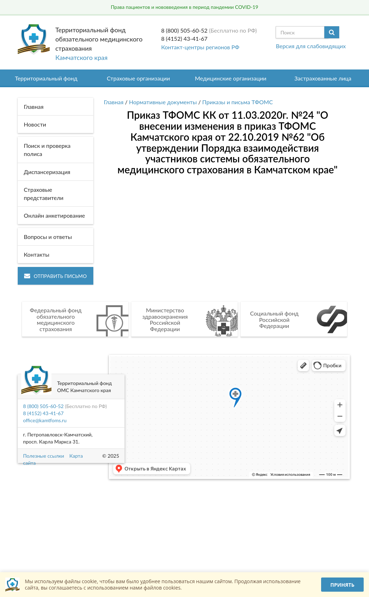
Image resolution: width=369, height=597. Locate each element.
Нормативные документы (163, 102)
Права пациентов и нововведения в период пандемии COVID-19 (184, 7)
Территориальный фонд (46, 78)
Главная (114, 102)
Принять (342, 584)
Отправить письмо (55, 276)
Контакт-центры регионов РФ (200, 47)
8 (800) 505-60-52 (184, 30)
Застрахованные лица (323, 78)
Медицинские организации (230, 78)
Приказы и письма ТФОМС (237, 102)
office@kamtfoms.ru (44, 420)
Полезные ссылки (43, 456)
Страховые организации (138, 78)
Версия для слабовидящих (311, 46)
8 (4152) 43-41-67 (184, 38)
